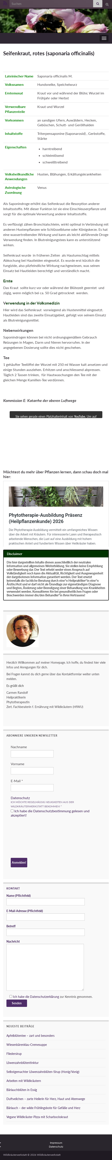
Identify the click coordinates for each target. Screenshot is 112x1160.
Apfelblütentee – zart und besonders (30, 1035)
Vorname (17, 764)
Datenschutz (20, 798)
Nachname (19, 747)
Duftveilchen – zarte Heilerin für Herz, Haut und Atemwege (45, 1099)
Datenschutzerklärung (44, 996)
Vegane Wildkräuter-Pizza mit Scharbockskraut (37, 1117)
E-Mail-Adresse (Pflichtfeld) (45, 915)
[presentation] (28, 838)
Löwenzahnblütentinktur (22, 1063)
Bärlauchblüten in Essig (21, 1090)
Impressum (56, 1142)
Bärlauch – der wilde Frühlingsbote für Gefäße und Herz (43, 1108)
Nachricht (45, 965)
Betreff (45, 930)
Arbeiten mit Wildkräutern (23, 1081)
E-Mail (17, 781)
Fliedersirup (14, 1053)
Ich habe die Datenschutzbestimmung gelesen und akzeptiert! (50, 813)
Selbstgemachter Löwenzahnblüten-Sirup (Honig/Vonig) (42, 1072)
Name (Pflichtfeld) (45, 899)
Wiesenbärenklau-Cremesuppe (26, 1044)
